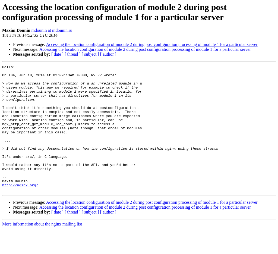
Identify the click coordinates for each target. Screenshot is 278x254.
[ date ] (57, 54)
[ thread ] (73, 54)
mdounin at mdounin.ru (51, 30)
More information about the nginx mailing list (42, 249)
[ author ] (108, 54)
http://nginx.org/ (20, 209)
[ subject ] (90, 54)
